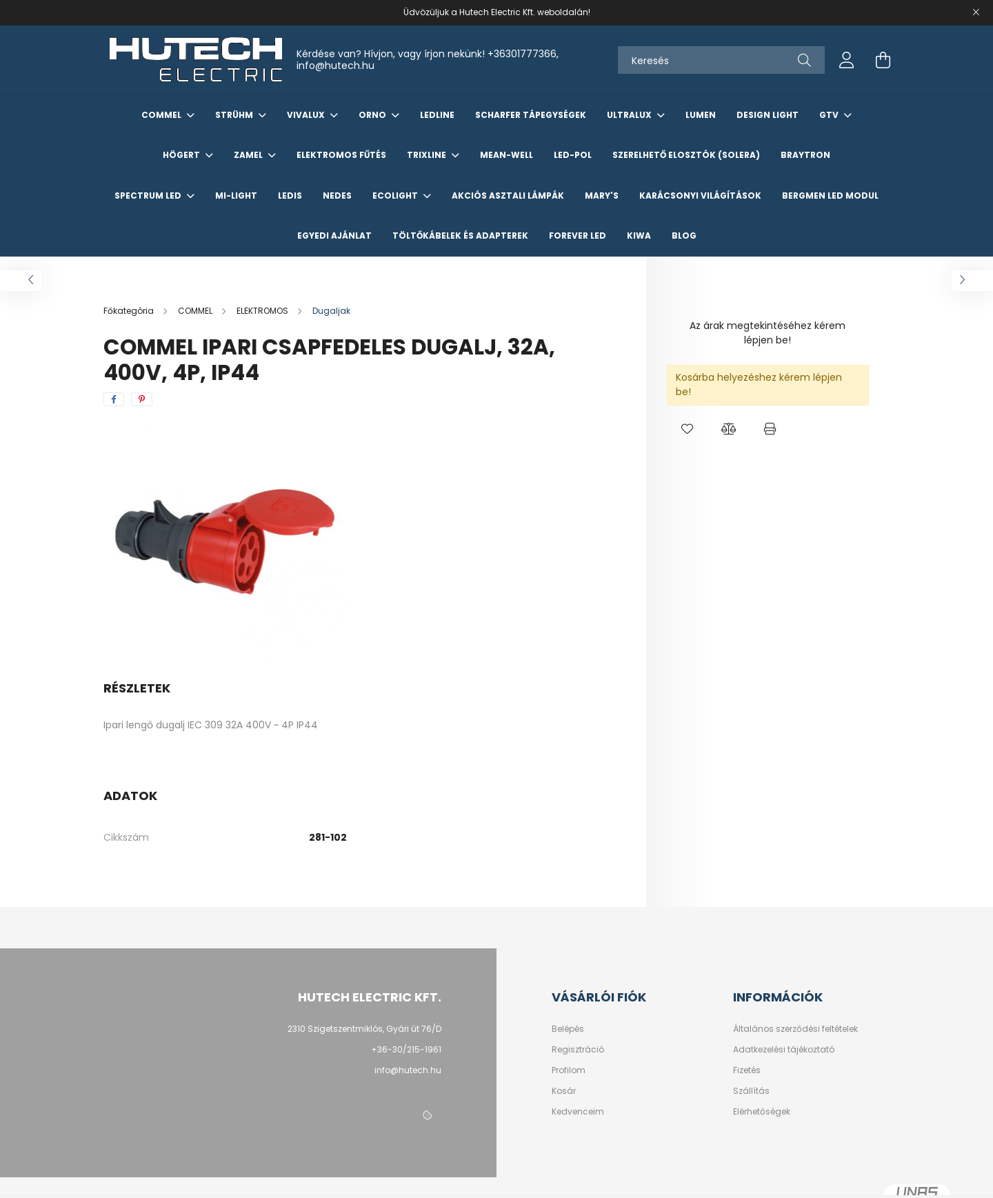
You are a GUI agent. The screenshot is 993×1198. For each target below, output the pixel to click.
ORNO (373, 115)
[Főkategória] (129, 311)
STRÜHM (235, 115)
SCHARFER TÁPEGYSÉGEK (530, 115)
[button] (687, 429)
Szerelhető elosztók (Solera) (686, 155)
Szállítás (751, 1091)
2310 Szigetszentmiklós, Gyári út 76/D (364, 1029)
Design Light (767, 115)
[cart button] (882, 60)
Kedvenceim (578, 1112)
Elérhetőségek (761, 1112)
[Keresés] (721, 60)
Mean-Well (506, 155)
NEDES (337, 195)
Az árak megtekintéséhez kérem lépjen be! (767, 333)
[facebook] (113, 399)
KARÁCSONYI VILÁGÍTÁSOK (700, 195)
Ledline (437, 115)
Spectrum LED (148, 195)
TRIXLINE (427, 155)
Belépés (568, 1029)
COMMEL (162, 115)
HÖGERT (182, 155)
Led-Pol (573, 155)
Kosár (564, 1091)
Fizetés (747, 1070)
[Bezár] (975, 12)
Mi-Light (236, 195)
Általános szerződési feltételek (795, 1029)
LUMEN (700, 115)
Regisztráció (578, 1050)
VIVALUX (307, 115)
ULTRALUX (630, 115)
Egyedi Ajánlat (334, 235)
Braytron (805, 155)
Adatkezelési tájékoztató (783, 1050)
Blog (684, 235)
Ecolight (396, 195)
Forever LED (577, 235)
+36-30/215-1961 (406, 1049)
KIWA (639, 235)
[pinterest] (141, 399)
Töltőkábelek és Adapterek (460, 235)
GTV (830, 115)
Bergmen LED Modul (830, 195)
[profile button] (847, 60)
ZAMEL (249, 155)
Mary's (602, 195)
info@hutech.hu (335, 65)
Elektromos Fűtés (341, 155)
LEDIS (290, 195)
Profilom (568, 1070)
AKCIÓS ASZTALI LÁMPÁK (508, 195)
